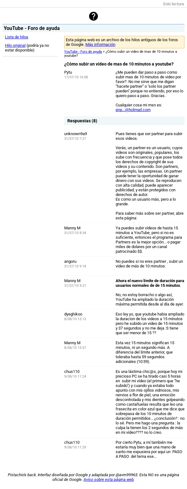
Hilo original (15, 45)
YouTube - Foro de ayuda (83, 52)
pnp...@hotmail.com (133, 109)
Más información (100, 44)
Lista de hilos (16, 37)
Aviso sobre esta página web (109, 479)
